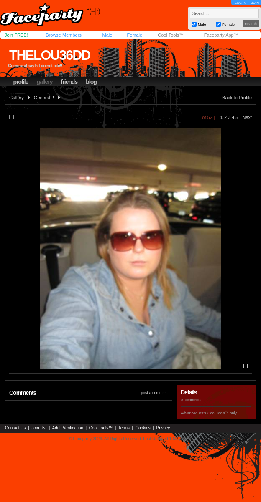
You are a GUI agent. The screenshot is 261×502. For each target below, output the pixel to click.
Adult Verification (67, 428)
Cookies (143, 428)
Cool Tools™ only (222, 413)
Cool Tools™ (171, 35)
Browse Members (64, 35)
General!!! (44, 97)
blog (91, 81)
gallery (44, 81)
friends (69, 81)
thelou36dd (49, 55)
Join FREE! (16, 35)
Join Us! (38, 428)
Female (134, 35)
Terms (124, 428)
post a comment (154, 393)
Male (107, 35)
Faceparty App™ (221, 35)
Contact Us (15, 428)
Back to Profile (237, 97)
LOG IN (240, 3)
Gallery (16, 97)
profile (20, 81)
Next (247, 117)
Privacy (163, 428)
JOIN (255, 3)
